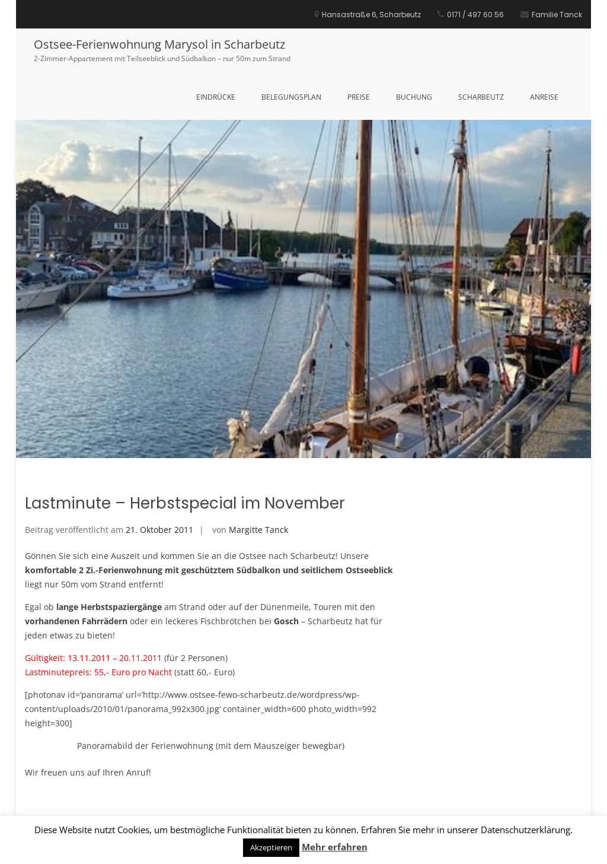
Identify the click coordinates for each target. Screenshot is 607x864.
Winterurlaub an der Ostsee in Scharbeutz (293, 751)
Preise (358, 97)
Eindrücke (215, 97)
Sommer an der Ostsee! (90, 751)
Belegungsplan (291, 97)
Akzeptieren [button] (271, 847)
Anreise (544, 97)
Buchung (414, 97)
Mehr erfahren (335, 847)
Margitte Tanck (258, 418)
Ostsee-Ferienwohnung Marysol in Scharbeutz (159, 44)
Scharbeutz (481, 97)
